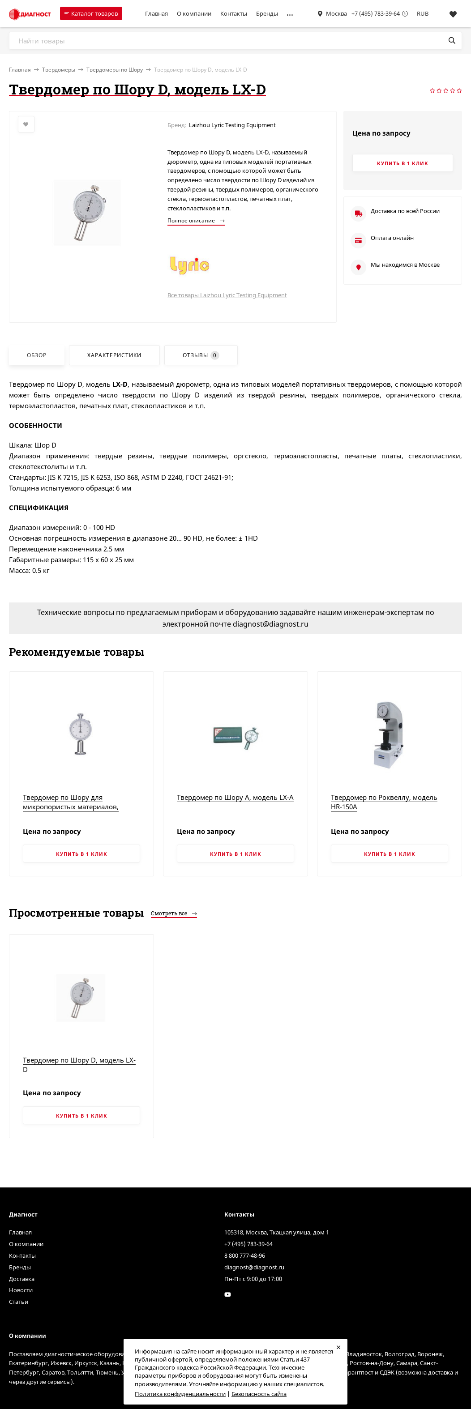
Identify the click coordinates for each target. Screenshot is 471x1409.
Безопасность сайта (259, 1394)
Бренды (267, 13)
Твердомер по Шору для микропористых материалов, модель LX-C (71, 806)
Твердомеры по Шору (114, 69)
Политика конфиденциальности (180, 1394)
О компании (194, 13)
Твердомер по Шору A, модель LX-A (235, 797)
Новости (21, 1290)
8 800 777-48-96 (244, 1255)
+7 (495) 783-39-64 (375, 13)
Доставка (21, 1279)
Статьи (18, 1302)
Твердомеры (58, 69)
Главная (156, 13)
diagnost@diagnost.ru (254, 1267)
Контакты (233, 13)
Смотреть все (174, 913)
